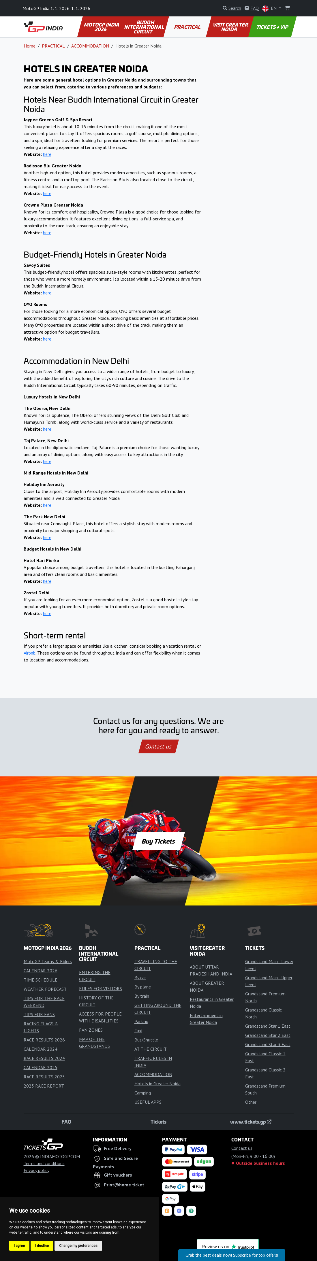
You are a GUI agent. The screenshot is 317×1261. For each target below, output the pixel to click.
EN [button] (270, 8)
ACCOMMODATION (90, 46)
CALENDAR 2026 (40, 970)
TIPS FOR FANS (39, 1014)
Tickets (158, 1121)
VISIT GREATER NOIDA (230, 27)
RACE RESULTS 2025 (44, 1076)
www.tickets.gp (250, 1121)
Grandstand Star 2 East (267, 1035)
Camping (142, 1093)
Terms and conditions (44, 1163)
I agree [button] (19, 1246)
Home (29, 46)
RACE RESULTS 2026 (44, 1040)
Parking (141, 1021)
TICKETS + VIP (272, 26)
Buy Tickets (158, 841)
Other (250, 1102)
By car (140, 977)
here (47, 154)
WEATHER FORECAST (45, 989)
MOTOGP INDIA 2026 (102, 27)
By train (141, 996)
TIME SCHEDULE (40, 980)
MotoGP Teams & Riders (48, 961)
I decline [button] (42, 1246)
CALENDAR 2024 (40, 1049)
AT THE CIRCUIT (150, 1049)
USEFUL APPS (148, 1102)
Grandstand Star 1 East (267, 1026)
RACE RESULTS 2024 (44, 1058)
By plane (142, 987)
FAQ (66, 1121)
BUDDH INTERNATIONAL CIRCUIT (144, 27)
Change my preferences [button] (78, 1246)
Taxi (138, 1030)
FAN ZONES (91, 1030)
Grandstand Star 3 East (267, 1044)
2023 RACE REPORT (44, 1086)
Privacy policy (36, 1170)
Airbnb (29, 653)
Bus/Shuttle (146, 1040)
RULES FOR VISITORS (100, 988)
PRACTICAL (187, 26)
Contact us (158, 746)
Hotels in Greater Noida (157, 1083)
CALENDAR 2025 (40, 1067)
